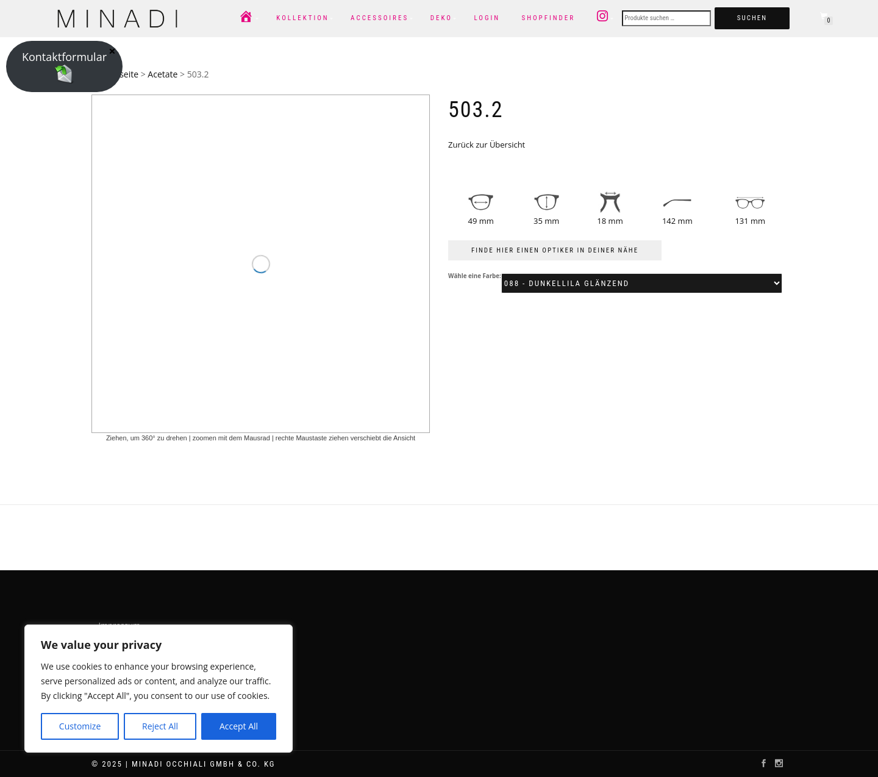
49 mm (481, 220)
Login (487, 18)
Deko (441, 18)
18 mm (610, 220)
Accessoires (380, 18)
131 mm (750, 220)
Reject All (160, 726)
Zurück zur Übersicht (486, 144)
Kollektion (302, 18)
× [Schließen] (112, 50)
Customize (80, 726)
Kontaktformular (64, 66)
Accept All (239, 726)
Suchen (752, 18)
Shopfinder (548, 18)
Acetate (162, 74)
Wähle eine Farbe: (474, 276)
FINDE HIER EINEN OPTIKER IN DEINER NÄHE (554, 250)
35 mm (546, 220)
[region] (158, 689)
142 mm (677, 220)
